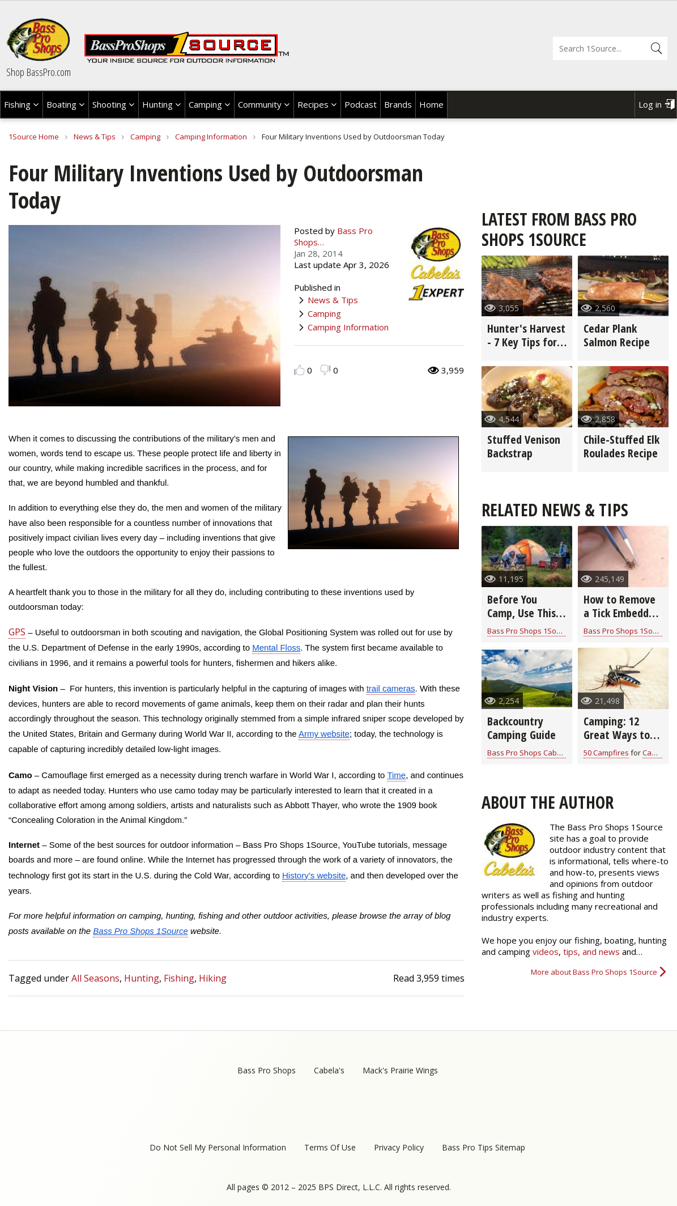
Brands (398, 104)
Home (431, 104)
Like (299, 369)
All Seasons (95, 978)
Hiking (213, 978)
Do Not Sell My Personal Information (218, 1147)
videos (546, 951)
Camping (205, 104)
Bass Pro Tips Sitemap (483, 1147)
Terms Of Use (330, 1147)
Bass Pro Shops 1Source (529, 631)
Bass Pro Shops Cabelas (529, 753)
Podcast (360, 104)
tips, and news (592, 951)
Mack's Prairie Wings (400, 1070)
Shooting (109, 104)
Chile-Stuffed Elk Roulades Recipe (621, 446)
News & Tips (95, 136)
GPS (16, 632)
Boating (61, 104)
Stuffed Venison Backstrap (523, 446)
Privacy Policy (399, 1147)
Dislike (325, 369)
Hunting (157, 104)
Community (260, 104)
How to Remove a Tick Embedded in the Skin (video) (622, 620)
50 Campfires (606, 753)
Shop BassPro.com (38, 72)
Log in (650, 104)
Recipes (313, 104)
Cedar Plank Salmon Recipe (617, 335)
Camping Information (211, 136)
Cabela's (329, 1070)
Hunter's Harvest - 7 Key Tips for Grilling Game (526, 342)
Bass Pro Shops (266, 1070)
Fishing (17, 104)
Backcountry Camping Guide (521, 728)
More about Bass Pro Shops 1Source (594, 972)
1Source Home (33, 136)
